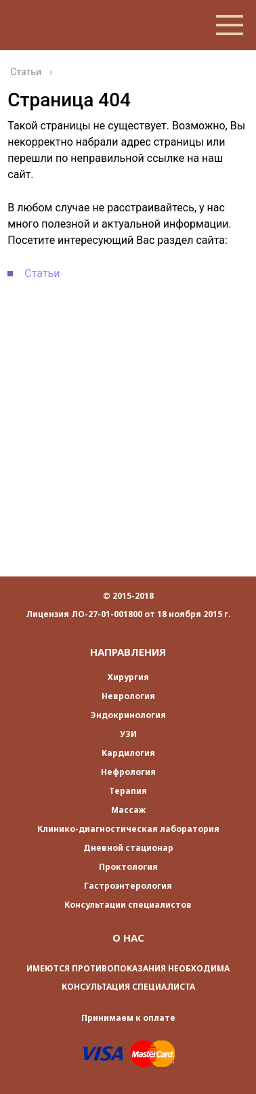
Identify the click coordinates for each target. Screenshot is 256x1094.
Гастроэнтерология (128, 885)
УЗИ (128, 734)
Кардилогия (128, 753)
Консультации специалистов (128, 904)
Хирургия (128, 677)
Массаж (128, 810)
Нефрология (128, 772)
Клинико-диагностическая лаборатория (128, 829)
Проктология (128, 866)
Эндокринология (128, 715)
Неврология (128, 696)
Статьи (42, 273)
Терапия (128, 791)
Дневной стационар (128, 848)
